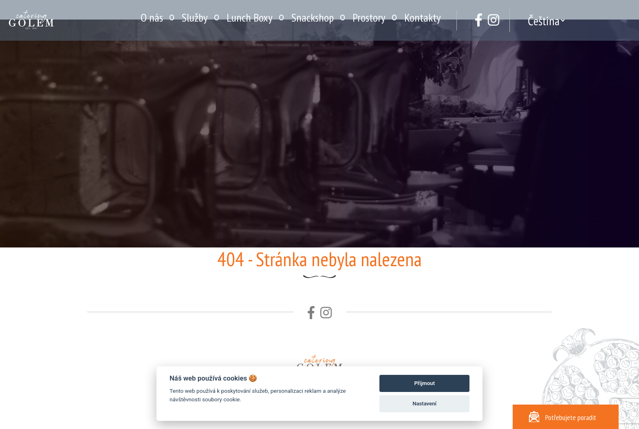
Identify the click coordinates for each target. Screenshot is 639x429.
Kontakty (422, 17)
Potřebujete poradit (562, 416)
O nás (152, 17)
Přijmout (424, 383)
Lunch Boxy (250, 17)
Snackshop (312, 17)
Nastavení (424, 404)
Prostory (369, 17)
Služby (195, 17)
